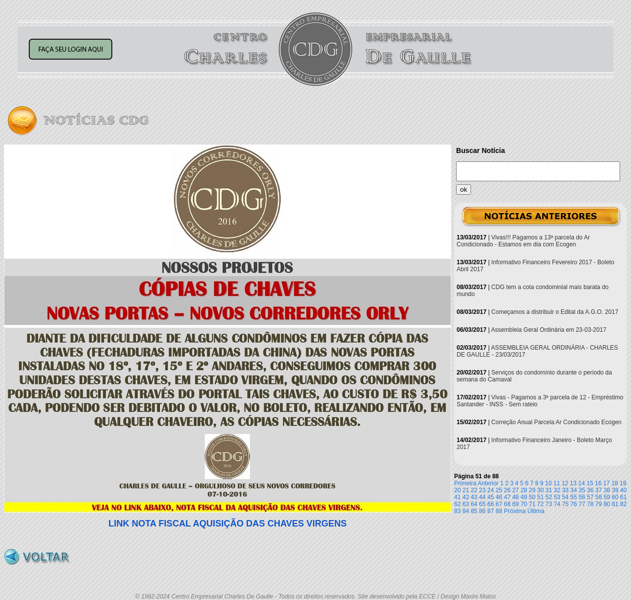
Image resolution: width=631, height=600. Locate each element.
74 (556, 504)
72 (540, 504)
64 (474, 504)
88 (499, 511)
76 (573, 504)
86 (482, 511)
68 (507, 504)
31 (549, 490)
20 (457, 490)
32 (556, 490)
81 (615, 504)
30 (540, 490)
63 (466, 504)
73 (549, 504)
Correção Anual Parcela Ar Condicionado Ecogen (556, 422)
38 (607, 490)
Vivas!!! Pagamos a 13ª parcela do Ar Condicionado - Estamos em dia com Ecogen (523, 241)
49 (524, 497)
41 (457, 497)
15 (590, 483)
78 (590, 504)
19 (623, 483)
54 (565, 497)
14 (581, 483)
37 (598, 490)
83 (457, 511)
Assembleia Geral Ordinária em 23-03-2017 (548, 329)
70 (524, 504)
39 (615, 490)
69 (515, 504)
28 (524, 490)
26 (507, 490)
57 (590, 497)
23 (482, 490)
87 (490, 511)
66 (490, 504)
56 (582, 497)
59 (607, 497)
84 (466, 511)
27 (515, 490)
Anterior (487, 483)
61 (623, 497)
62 (457, 504)
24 (490, 490)
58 (598, 497)
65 (482, 504)
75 (565, 504)
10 (548, 483)
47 (507, 497)
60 (615, 497)
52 (549, 497)
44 (482, 497)
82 (623, 504)
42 (466, 497)
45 (490, 497)
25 (499, 490)
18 (615, 483)
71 (532, 504)
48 (515, 497)
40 (623, 490)
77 (582, 504)
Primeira (465, 483)
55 (573, 497)
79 (598, 504)
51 (540, 497)
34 (573, 490)
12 (564, 483)
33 (565, 490)
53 (556, 497)
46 (499, 497)
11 (556, 483)
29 (532, 490)
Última (536, 511)
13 (573, 483)
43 (474, 497)
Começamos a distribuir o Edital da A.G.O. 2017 (554, 311)
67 (499, 504)
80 (607, 504)
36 (590, 490)
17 (606, 483)
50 (532, 497)
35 (582, 490)
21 (466, 490)
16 (598, 483)
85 (474, 511)
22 (474, 490)
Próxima (515, 511)
